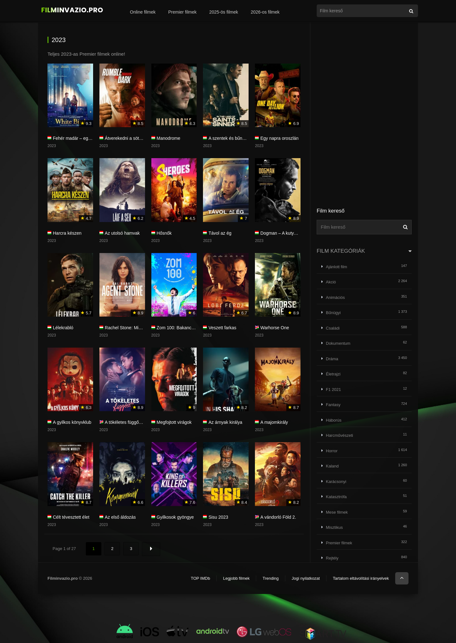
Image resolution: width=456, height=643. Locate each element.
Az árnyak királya (225, 422)
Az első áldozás (120, 517)
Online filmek (142, 12)
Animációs (335, 297)
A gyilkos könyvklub (72, 422)
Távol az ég (219, 233)
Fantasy (333, 404)
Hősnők (164, 233)
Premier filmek (182, 12)
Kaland (332, 466)
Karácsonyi (336, 481)
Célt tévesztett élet (71, 517)
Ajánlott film (336, 266)
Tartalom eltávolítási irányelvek (361, 578)
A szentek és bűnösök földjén (237, 138)
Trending (271, 578)
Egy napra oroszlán (279, 138)
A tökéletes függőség (125, 422)
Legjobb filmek (236, 578)
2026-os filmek (265, 12)
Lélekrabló (63, 327)
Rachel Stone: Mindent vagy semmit (140, 327)
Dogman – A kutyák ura (283, 233)
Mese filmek (337, 512)
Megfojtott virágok (174, 422)
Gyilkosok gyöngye (175, 517)
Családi (332, 328)
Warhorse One (274, 327)
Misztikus (334, 527)
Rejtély (332, 558)
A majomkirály (274, 422)
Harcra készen (67, 233)
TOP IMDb (200, 578)
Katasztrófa (336, 496)
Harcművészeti (339, 435)
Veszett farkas (222, 327)
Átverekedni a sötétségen (130, 138)
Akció (331, 282)
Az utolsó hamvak (122, 233)
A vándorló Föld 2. (278, 517)
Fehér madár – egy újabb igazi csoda (89, 138)
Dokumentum (338, 343)
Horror (332, 450)
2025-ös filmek (223, 12)
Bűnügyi (333, 312)
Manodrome (168, 138)
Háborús (333, 420)
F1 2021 (333, 389)
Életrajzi (333, 374)
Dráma (332, 358)
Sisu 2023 (218, 517)
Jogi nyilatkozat (306, 578)
